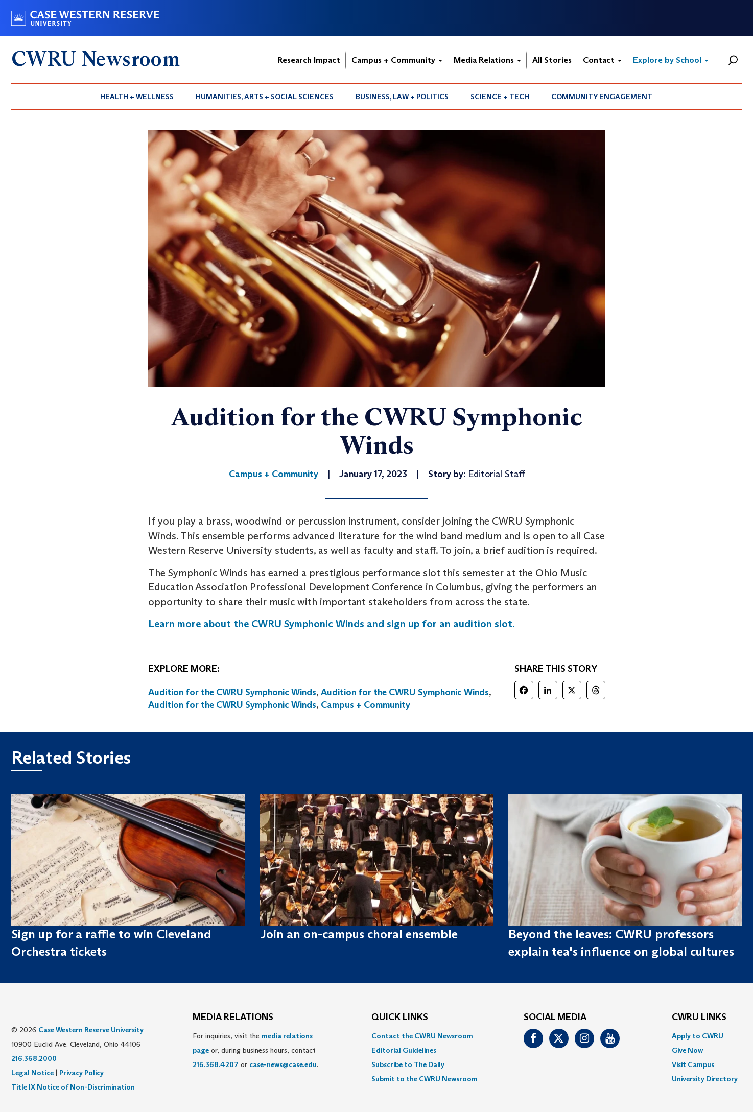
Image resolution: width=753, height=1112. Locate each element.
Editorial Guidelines (403, 1050)
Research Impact (308, 60)
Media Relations (487, 60)
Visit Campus (693, 1064)
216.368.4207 (216, 1064)
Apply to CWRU (697, 1035)
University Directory (705, 1078)
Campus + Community (396, 60)
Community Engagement (601, 96)
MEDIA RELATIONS (233, 1017)
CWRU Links (699, 1017)
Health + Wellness (137, 96)
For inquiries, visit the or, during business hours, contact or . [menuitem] (255, 1050)
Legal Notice (32, 1072)
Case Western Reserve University (91, 1029)
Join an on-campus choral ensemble (359, 934)
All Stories (552, 60)
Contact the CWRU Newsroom (422, 1035)
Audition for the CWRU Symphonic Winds (232, 692)
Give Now (687, 1050)
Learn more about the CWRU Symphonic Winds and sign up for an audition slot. (331, 624)
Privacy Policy (81, 1072)
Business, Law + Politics (402, 96)
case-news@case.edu (283, 1064)
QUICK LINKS (399, 1017)
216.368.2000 (34, 1058)
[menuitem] (137, 96)
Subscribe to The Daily (407, 1064)
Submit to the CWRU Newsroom (424, 1078)
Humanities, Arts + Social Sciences (265, 96)
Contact (602, 60)
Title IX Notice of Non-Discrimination (73, 1087)
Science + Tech (499, 96)
